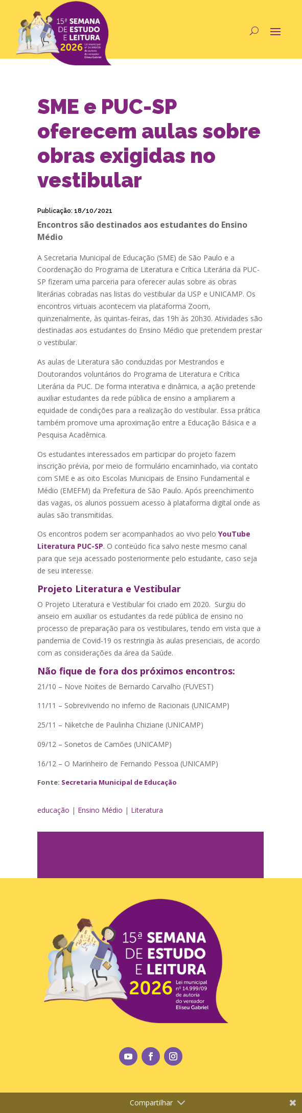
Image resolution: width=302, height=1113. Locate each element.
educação (53, 810)
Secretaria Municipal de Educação (119, 782)
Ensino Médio (100, 810)
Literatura (147, 810)
